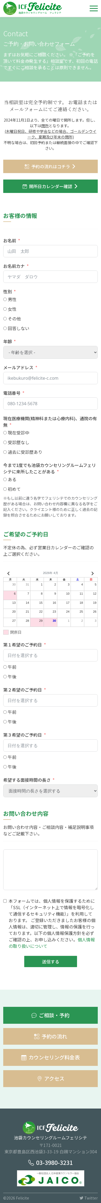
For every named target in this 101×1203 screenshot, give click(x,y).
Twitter (88, 1198)
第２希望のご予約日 (22, 689)
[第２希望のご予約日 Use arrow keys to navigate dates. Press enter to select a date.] (50, 700)
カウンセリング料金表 (50, 1057)
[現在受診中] (5, 432)
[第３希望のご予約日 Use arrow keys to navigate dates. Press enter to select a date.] (50, 745)
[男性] (5, 299)
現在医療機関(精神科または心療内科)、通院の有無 (50, 421)
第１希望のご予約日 (22, 644)
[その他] (5, 318)
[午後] (5, 676)
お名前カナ (14, 266)
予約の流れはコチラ (47, 166)
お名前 (9, 240)
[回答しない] (5, 328)
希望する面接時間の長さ (27, 780)
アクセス (50, 1078)
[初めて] (5, 489)
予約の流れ (50, 1036)
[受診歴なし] (5, 442)
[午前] (5, 667)
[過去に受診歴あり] (5, 452)
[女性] (5, 309)
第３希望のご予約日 (22, 735)
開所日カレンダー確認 (47, 186)
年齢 (7, 341)
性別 (7, 291)
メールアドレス (18, 367)
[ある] (5, 479)
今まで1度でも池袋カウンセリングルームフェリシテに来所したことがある (49, 468)
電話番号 (11, 393)
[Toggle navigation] (94, 8)
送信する (50, 961)
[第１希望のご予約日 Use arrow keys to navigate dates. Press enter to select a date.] (50, 655)
